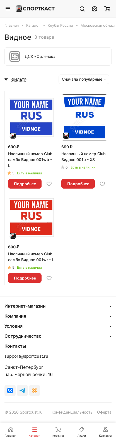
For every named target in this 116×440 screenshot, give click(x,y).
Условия (13, 326)
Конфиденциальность (72, 412)
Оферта (104, 412)
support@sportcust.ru (26, 356)
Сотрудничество (23, 336)
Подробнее (25, 183)
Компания (15, 316)
